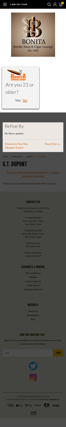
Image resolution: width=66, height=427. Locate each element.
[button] (33, 145)
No (25, 100)
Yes (18, 100)
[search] (48, 4)
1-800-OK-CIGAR (18, 4)
